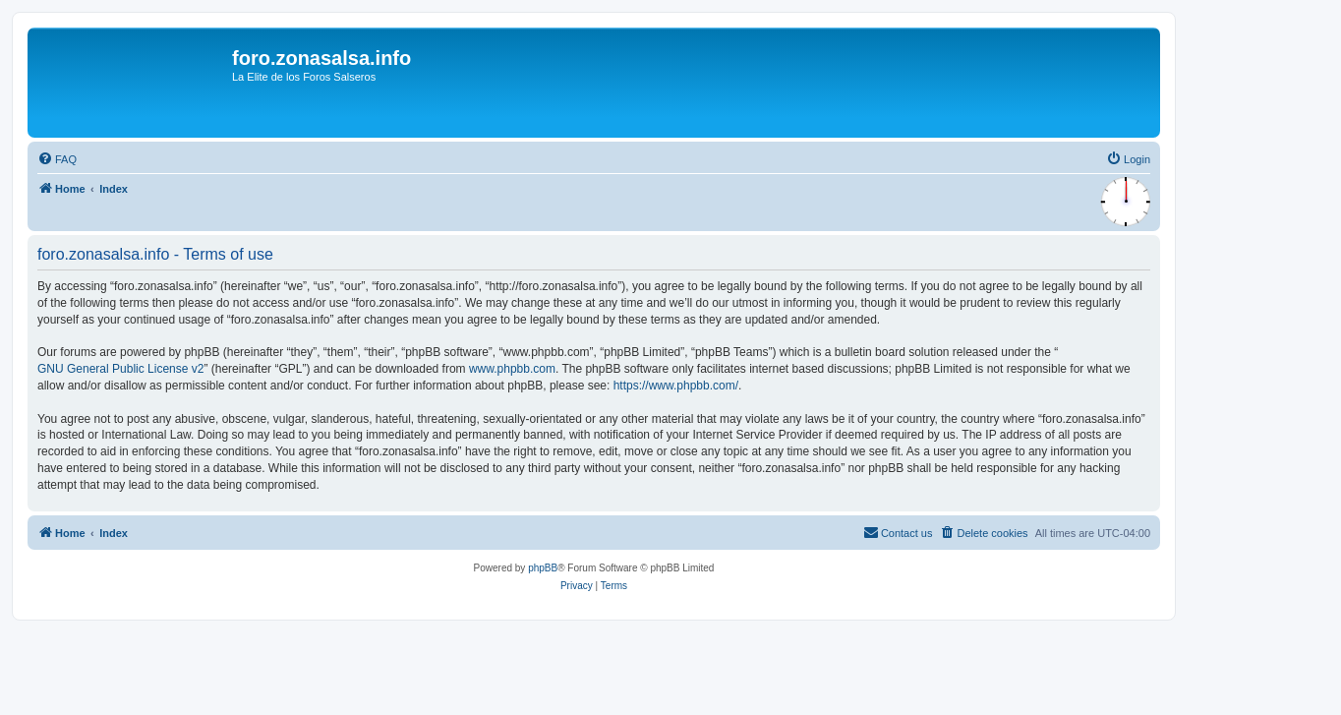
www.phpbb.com (512, 369)
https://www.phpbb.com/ (675, 385)
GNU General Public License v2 (120, 369)
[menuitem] (57, 159)
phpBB (542, 568)
